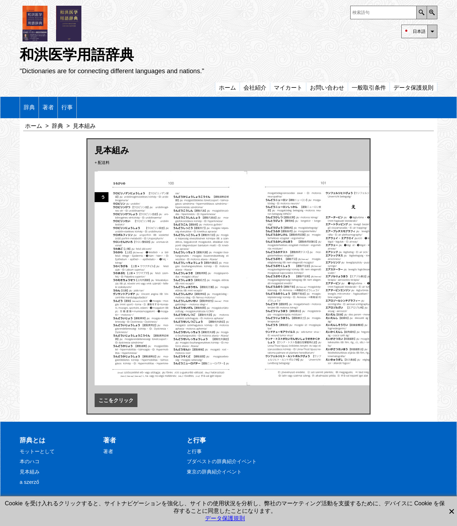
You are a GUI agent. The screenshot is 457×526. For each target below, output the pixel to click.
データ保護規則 (225, 518)
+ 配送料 (102, 162)
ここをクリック (116, 400)
